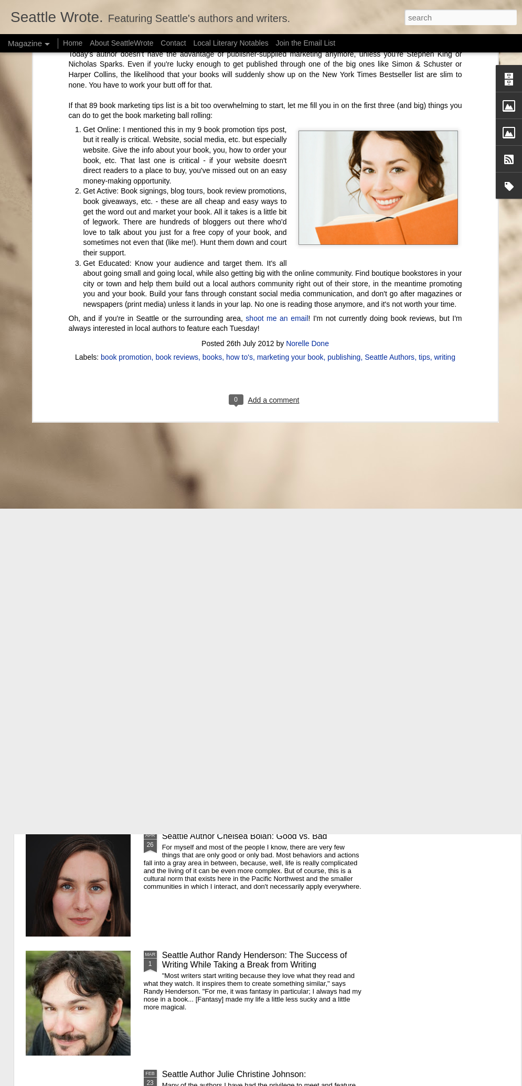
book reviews (176, 172)
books (212, 172)
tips (424, 172)
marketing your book (290, 172)
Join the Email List (306, 43)
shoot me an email (277, 134)
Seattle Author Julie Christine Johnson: (234, 1074)
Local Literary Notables (230, 43)
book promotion (126, 172)
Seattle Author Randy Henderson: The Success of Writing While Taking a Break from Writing (254, 960)
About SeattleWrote (121, 43)
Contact (173, 43)
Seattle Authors (389, 172)
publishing (343, 172)
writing (444, 172)
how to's (239, 172)
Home (72, 43)
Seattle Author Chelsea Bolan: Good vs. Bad (244, 836)
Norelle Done (307, 159)
